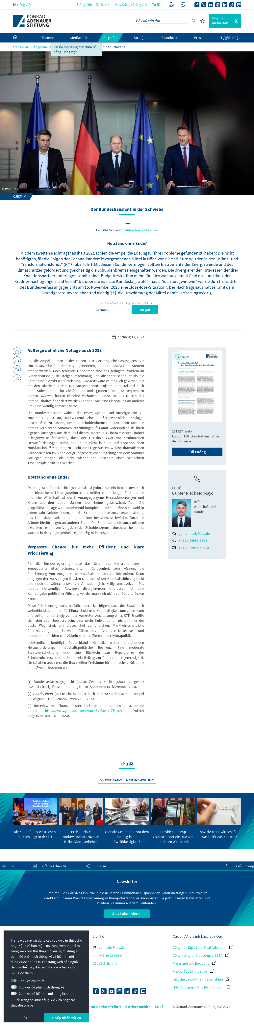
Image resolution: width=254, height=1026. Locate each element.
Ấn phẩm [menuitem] (110, 37)
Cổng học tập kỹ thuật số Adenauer (203, 947)
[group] (35, 818)
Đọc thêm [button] (25, 973)
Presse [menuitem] (199, 37)
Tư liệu (157, 4)
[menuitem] (19, 37)
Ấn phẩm (40, 47)
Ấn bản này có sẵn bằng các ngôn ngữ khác (127, 303)
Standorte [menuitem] (170, 37)
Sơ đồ (159, 1006)
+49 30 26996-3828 (189, 540)
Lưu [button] (23, 1017)
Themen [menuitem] (47, 37)
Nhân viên (103, 4)
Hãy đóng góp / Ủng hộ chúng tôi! (202, 987)
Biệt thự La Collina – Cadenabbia (201, 979)
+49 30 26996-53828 (190, 547)
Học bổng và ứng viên (131, 4)
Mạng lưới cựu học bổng (194, 963)
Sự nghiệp (84, 4)
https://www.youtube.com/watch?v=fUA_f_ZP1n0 (84, 710)
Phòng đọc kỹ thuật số (193, 971)
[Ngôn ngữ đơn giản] (171, 4)
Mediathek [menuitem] (78, 37)
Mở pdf (145, 310)
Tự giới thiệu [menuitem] (230, 37)
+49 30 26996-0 (107, 955)
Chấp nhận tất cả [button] (66, 1017)
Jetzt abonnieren (126, 913)
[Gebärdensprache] (183, 4)
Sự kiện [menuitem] (139, 37)
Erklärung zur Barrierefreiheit (97, 1006)
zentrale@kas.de (109, 947)
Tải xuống (197, 451)
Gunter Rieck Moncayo (141, 230)
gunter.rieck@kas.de (191, 533)
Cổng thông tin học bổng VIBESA (201, 955)
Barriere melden (138, 1006)
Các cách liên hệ (105, 963)
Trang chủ (20, 47)
